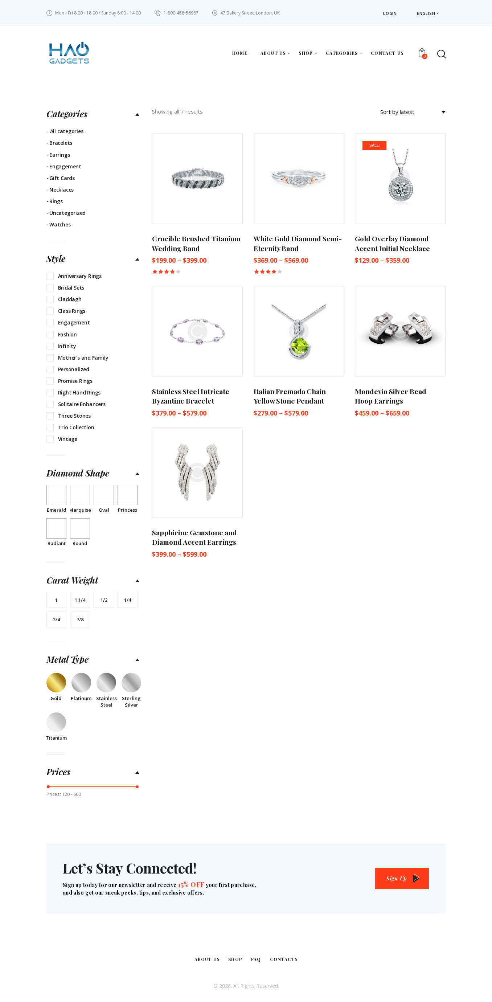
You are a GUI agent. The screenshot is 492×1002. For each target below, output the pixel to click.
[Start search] (441, 54)
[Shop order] (413, 112)
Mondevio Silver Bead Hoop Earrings (390, 396)
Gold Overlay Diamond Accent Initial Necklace (392, 243)
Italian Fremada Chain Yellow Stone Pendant (290, 396)
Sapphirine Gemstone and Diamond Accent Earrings (194, 537)
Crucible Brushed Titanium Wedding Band (196, 243)
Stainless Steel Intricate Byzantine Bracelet (190, 396)
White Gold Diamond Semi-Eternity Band (298, 243)
